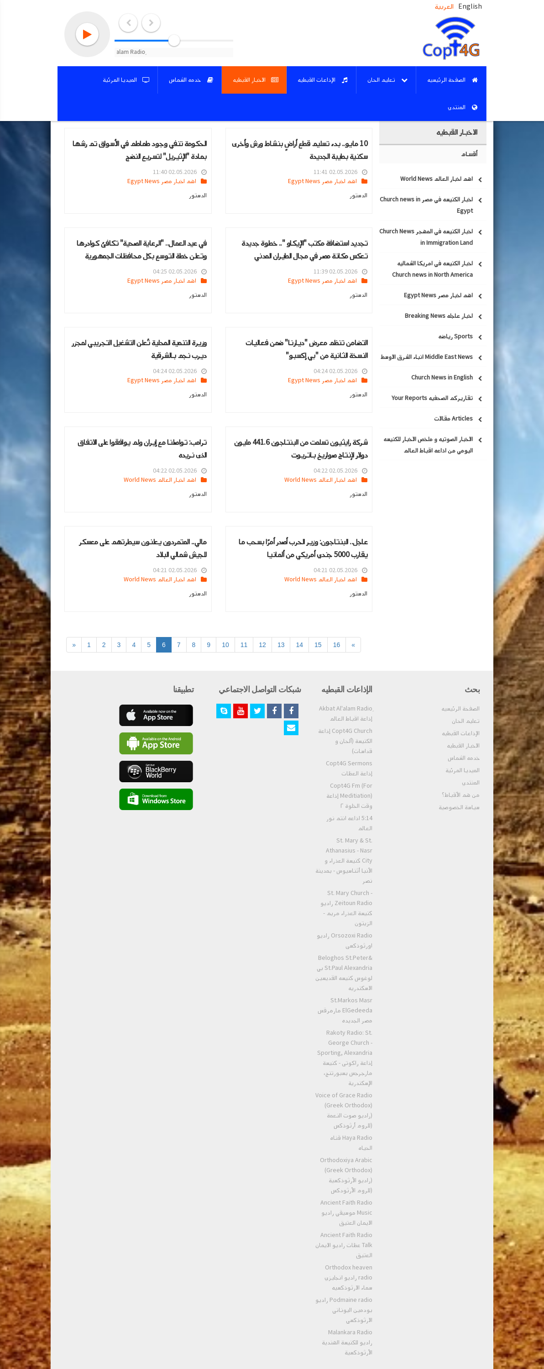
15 (318, 644)
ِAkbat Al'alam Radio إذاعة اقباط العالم (345, 714)
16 (336, 644)
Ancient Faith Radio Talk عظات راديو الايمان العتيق (343, 1245)
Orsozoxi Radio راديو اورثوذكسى (344, 941)
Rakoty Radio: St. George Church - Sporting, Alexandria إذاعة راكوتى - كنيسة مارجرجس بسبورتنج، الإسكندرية (344, 1058)
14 (299, 644)
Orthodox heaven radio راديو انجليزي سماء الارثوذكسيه (348, 1278)
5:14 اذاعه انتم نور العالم (349, 823)
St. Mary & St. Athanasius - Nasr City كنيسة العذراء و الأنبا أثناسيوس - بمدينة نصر (343, 861)
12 (262, 644)
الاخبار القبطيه (463, 746)
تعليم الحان (466, 721)
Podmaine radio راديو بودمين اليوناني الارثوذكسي (343, 1310)
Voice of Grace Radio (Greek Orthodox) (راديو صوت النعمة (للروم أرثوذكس (343, 1110)
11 (244, 644)
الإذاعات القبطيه (461, 733)
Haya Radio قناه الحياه (351, 1143)
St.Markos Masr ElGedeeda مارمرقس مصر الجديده (345, 1010)
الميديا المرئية (462, 770)
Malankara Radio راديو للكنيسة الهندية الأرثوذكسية (347, 1342)
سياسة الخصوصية (459, 807)
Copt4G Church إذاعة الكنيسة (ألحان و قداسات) (345, 741)
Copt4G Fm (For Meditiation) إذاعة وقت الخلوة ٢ (349, 796)
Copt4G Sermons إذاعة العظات (349, 768)
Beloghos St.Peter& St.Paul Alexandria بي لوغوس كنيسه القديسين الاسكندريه (343, 973)
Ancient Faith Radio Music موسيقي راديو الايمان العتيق (346, 1213)
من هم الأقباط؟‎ (461, 795)
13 (281, 644)
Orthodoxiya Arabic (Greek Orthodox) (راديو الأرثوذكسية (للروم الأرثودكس (346, 1175)
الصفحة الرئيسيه (460, 709)
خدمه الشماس (464, 758)
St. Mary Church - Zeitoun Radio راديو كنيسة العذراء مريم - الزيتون (346, 908)
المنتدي (471, 783)
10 (225, 644)
